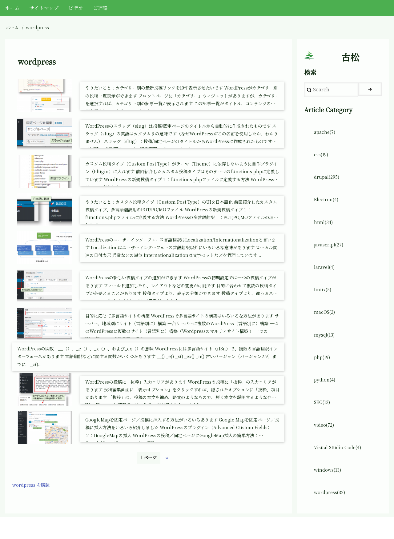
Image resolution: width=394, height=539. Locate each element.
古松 (350, 58)
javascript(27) (330, 253)
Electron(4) (327, 206)
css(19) (322, 158)
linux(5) (323, 300)
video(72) (325, 442)
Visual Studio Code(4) (340, 465)
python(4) (326, 395)
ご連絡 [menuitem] (100, 7)
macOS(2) (325, 324)
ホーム (12, 27)
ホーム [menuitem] (12, 7)
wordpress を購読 (33, 488)
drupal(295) (328, 182)
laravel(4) (325, 277)
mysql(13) (325, 347)
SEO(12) (323, 418)
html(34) (324, 229)
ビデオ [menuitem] (75, 7)
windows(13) (329, 489)
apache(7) (326, 135)
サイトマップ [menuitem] (44, 7)
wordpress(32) (331, 513)
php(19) (323, 371)
